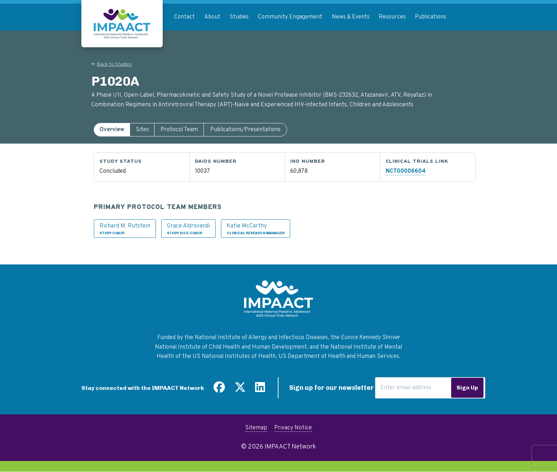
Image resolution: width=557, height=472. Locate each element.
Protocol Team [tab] (179, 129)
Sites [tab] (142, 129)
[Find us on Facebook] (219, 389)
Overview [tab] (111, 129)
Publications (430, 17)
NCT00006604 (406, 171)
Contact (184, 17)
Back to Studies (114, 64)
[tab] (112, 129)
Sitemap (256, 427)
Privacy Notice (293, 427)
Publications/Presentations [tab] (245, 129)
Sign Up (467, 387)
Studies (239, 17)
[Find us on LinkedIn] (260, 389)
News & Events (350, 17)
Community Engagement (290, 17)
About (212, 17)
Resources (392, 17)
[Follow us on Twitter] (240, 389)
